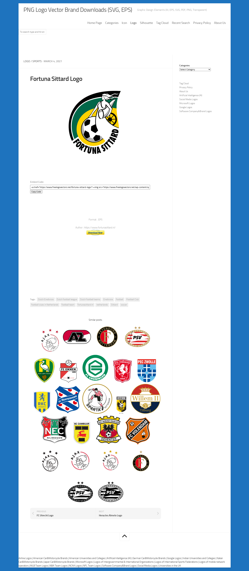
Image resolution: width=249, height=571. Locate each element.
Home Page (94, 23)
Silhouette (146, 23)
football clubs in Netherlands (44, 304)
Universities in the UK (170, 565)
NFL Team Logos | (92, 565)
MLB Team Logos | (40, 565)
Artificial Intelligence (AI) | (120, 558)
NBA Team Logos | (59, 565)
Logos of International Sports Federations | (177, 562)
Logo (133, 23)
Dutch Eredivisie (46, 299)
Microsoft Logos (187, 103)
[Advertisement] (124, 46)
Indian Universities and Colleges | (200, 558)
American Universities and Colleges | (88, 558)
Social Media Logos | (148, 565)
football (119, 299)
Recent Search (181, 23)
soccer (124, 304)
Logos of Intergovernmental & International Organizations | (124, 562)
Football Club (132, 299)
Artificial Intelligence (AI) (190, 95)
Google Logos (185, 107)
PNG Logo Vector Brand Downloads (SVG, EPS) (79, 9)
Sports (37, 61)
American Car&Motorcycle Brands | (51, 558)
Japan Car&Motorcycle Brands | (60, 562)
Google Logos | (175, 558)
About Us (220, 23)
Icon (124, 23)
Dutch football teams (90, 299)
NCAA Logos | (76, 565)
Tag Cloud (162, 23)
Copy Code (36, 192)
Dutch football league (67, 299)
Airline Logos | (26, 558)
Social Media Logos (188, 99)
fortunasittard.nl (85, 304)
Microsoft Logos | (85, 562)
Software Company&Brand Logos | (120, 565)
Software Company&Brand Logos (195, 111)
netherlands (102, 304)
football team (68, 304)
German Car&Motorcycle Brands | (150, 558)
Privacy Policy (202, 23)
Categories (111, 23)
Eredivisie (108, 299)
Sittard (114, 304)
